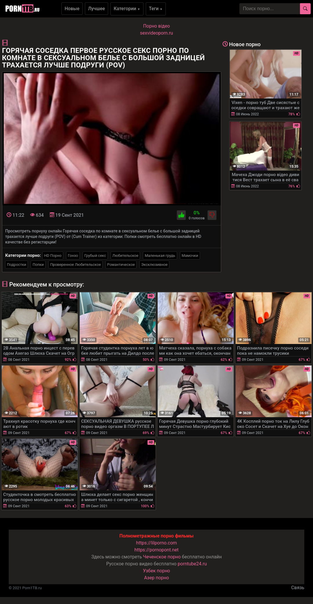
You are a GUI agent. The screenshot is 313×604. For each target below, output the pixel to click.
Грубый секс (95, 255)
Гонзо (73, 255)
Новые (72, 8)
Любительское (125, 255)
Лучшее (96, 8)
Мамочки (190, 255)
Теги (156, 8)
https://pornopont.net (156, 550)
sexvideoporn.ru (156, 33)
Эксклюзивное (154, 264)
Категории (127, 8)
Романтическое (121, 264)
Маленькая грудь (160, 255)
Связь (297, 587)
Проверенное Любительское (75, 264)
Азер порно (156, 577)
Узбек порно (156, 570)
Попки (38, 264)
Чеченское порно (162, 557)
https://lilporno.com (156, 543)
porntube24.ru (192, 564)
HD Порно (52, 255)
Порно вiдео (156, 26)
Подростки (16, 264)
